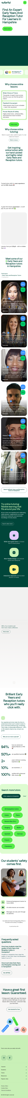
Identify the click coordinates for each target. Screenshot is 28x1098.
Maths (19, 828)
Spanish (7, 834)
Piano (18, 815)
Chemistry (8, 846)
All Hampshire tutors (12, 809)
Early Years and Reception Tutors (11, 275)
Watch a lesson (14, 140)
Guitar (7, 815)
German (20, 834)
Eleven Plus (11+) (10, 821)
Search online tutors (7, 523)
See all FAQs (6, 973)
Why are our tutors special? (11, 736)
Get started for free (14, 1009)
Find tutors (4, 273)
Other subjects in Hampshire (11, 796)
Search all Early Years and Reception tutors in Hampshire (14, 490)
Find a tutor (7, 29)
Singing (7, 828)
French (7, 840)
